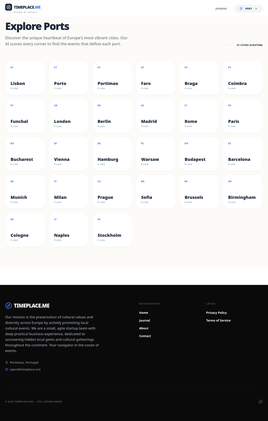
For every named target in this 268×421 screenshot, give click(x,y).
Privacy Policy (216, 313)
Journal (144, 320)
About (143, 328)
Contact (145, 336)
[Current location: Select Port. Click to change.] (248, 9)
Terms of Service (218, 320)
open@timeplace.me (25, 369)
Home (143, 313)
